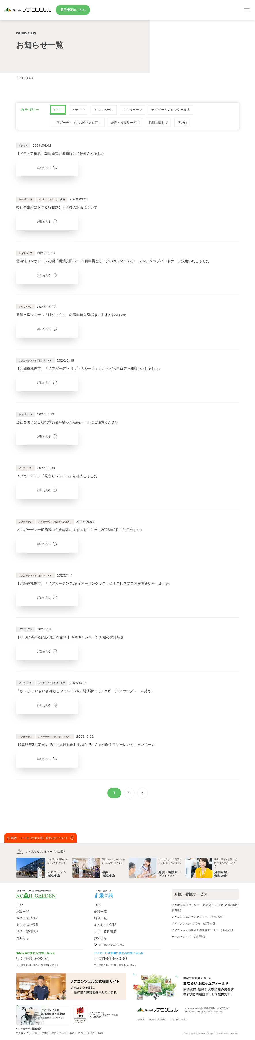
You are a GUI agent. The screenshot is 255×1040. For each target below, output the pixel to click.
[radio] (58, 110)
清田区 (91, 1033)
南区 (72, 1033)
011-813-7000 (110, 958)
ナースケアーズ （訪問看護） (190, 936)
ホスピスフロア (27, 918)
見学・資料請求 (27, 931)
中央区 (19, 1033)
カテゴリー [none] (30, 109)
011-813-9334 (32, 958)
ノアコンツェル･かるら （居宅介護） (195, 923)
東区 (54, 1033)
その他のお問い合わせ (157, 1019)
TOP (19, 905)
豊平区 (81, 1033)
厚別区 (101, 1033)
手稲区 (45, 1033)
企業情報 (140, 1019)
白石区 (63, 1033)
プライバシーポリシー (179, 1019)
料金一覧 (100, 918)
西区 (28, 1033)
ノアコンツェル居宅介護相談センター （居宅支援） (204, 930)
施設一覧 (22, 911)
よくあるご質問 (27, 925)
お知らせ (22, 938)
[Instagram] (121, 894)
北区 (36, 1033)
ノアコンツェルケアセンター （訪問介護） (198, 916)
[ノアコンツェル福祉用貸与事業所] (42, 1015)
